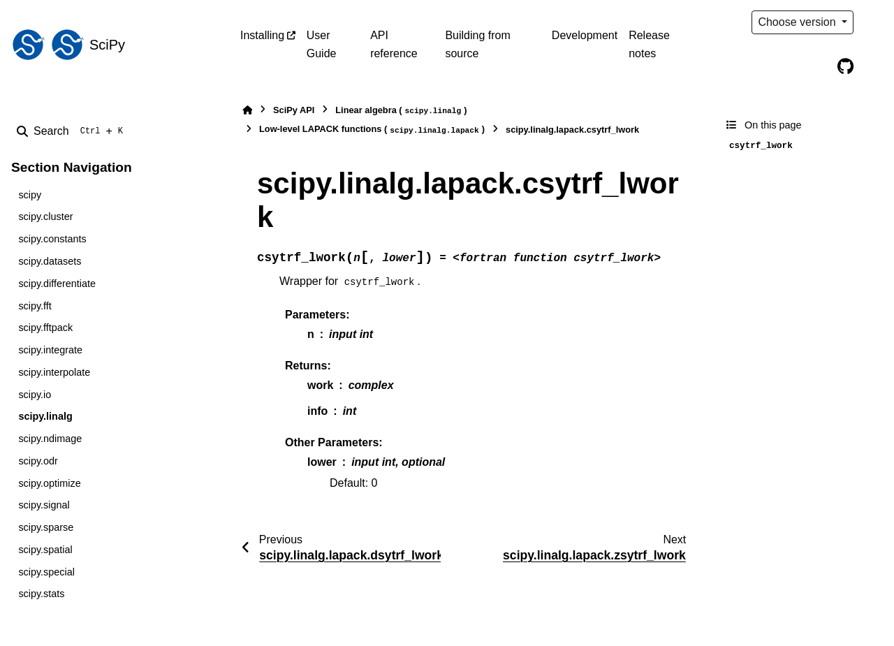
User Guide (322, 44)
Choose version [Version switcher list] (798, 22)
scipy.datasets (49, 261)
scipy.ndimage (50, 438)
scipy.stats (41, 593)
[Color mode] (874, 22)
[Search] (72, 131)
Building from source (477, 44)
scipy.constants (52, 238)
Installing (262, 35)
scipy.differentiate (57, 283)
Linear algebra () (401, 111)
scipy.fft (34, 305)
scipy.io (34, 394)
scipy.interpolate (54, 372)
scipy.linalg (45, 416)
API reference (394, 44)
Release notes (649, 44)
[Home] (247, 110)
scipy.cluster (45, 216)
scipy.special (46, 572)
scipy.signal (43, 505)
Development (584, 35)
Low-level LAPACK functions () (372, 129)
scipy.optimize (49, 483)
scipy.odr (38, 461)
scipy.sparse (45, 527)
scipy (29, 194)
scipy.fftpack (45, 327)
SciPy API (293, 110)
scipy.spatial (45, 549)
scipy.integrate (50, 349)
